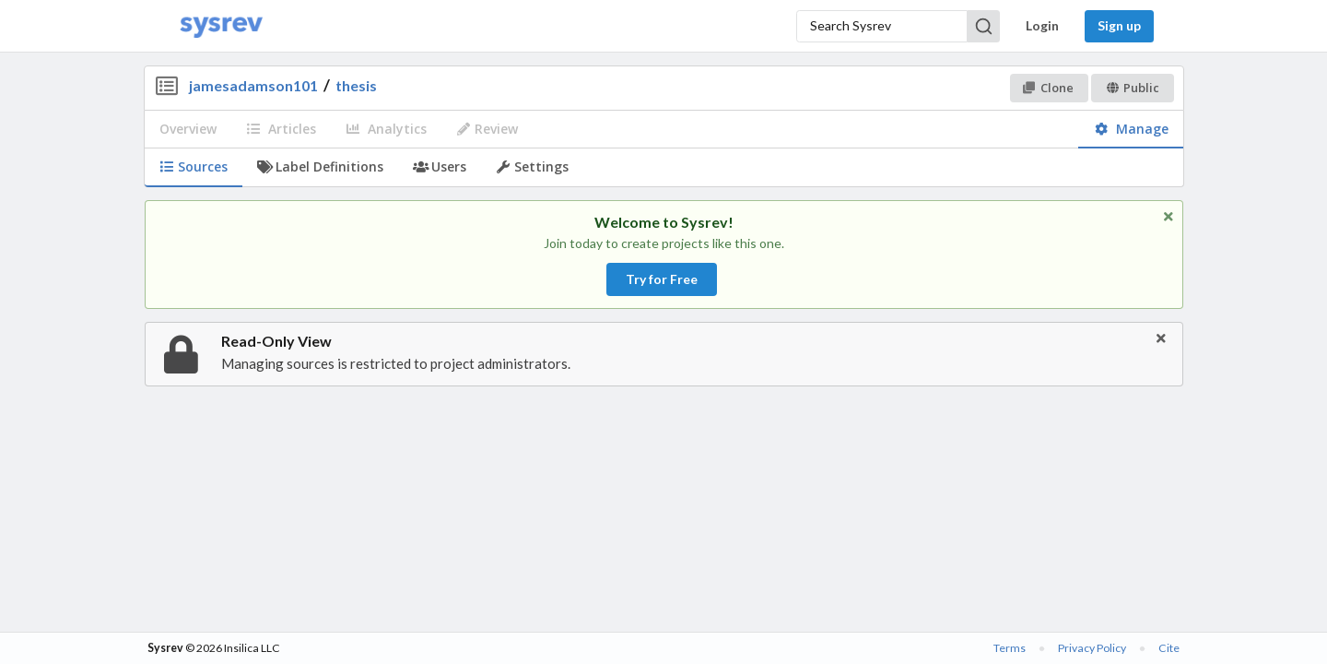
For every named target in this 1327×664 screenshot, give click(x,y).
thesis (356, 85)
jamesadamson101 (253, 85)
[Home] (221, 26)
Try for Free (662, 279)
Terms (1009, 648)
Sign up (1119, 25)
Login (1042, 25)
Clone (1048, 87)
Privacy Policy (1092, 648)
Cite (1169, 648)
